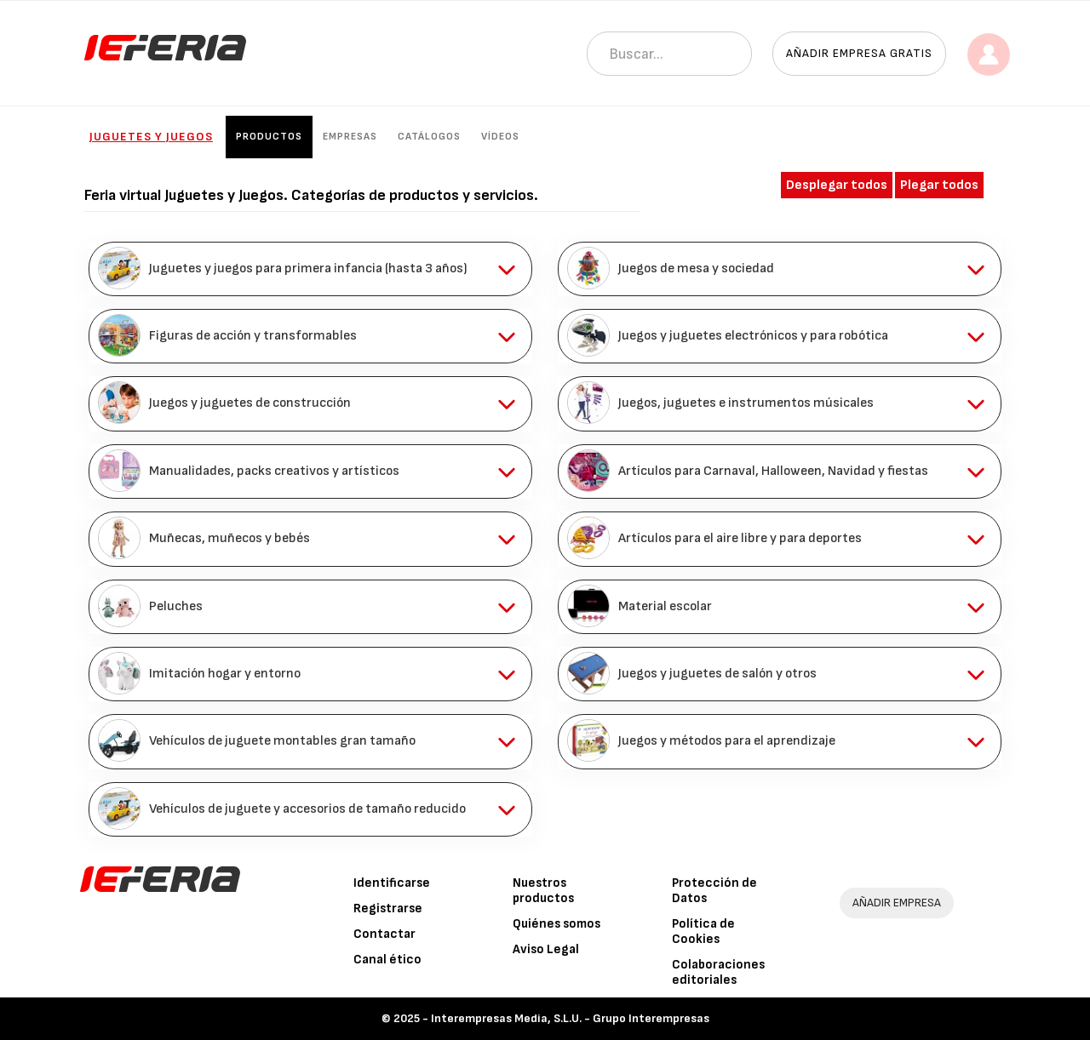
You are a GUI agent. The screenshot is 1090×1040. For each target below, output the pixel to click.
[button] (310, 269)
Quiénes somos (556, 924)
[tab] (310, 269)
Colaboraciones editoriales (718, 972)
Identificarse (391, 883)
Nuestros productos (543, 890)
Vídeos (500, 136)
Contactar (384, 934)
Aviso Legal (546, 949)
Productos (269, 136)
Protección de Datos (714, 890)
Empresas (350, 136)
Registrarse (387, 908)
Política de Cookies (703, 931)
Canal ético (387, 959)
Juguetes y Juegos (151, 136)
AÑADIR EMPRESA (896, 902)
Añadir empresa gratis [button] (859, 53)
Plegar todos (939, 185)
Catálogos (429, 136)
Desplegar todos (836, 185)
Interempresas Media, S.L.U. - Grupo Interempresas (570, 1018)
